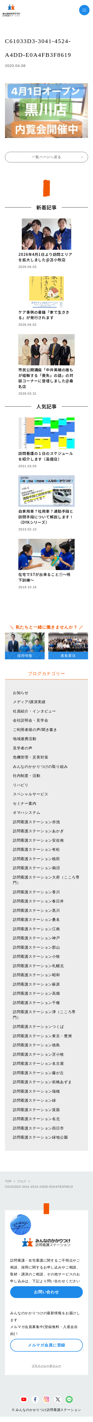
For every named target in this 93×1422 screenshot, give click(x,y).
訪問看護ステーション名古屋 (38, 1063)
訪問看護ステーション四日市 (38, 1128)
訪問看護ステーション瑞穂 (36, 1091)
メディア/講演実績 (29, 702)
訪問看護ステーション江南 (36, 929)
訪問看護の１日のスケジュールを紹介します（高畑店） (45, 456)
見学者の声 (22, 748)
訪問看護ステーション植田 (36, 859)
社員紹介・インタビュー (34, 711)
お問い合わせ (46, 1292)
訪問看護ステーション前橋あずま (42, 1082)
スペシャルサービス (30, 794)
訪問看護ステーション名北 (36, 1119)
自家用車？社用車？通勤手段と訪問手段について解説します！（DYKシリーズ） (45, 517)
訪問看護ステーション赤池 (36, 822)
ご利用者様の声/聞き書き (35, 729)
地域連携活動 (24, 739)
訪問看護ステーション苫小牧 (38, 1054)
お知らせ (21, 693)
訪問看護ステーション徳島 (36, 1045)
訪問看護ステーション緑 (34, 1100)
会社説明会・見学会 (30, 720)
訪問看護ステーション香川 (36, 892)
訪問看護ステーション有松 (36, 849)
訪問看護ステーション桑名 (36, 919)
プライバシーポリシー (46, 1365)
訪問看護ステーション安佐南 (38, 840)
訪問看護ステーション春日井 (38, 901)
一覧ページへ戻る (46, 157)
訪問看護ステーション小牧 (36, 956)
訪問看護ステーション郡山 (36, 947)
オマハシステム (26, 812)
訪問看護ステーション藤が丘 (38, 1073)
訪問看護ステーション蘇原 (36, 984)
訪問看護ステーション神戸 (36, 938)
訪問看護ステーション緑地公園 (40, 1137)
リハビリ (21, 785)
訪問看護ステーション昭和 (36, 975)
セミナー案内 (24, 803)
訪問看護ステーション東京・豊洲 (42, 1036)
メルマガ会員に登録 (46, 1345)
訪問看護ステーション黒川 (36, 910)
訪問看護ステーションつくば (38, 1026)
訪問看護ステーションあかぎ (38, 831)
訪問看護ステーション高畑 (36, 993)
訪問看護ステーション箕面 (36, 1110)
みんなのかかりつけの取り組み (40, 766)
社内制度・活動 (26, 775)
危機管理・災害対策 (30, 757)
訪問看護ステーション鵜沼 (36, 868)
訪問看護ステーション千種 (36, 1003)
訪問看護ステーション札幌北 (38, 966)
